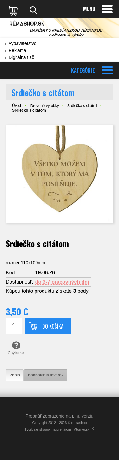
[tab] (15, 375)
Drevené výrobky (44, 106)
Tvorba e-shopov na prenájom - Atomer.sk (59, 429)
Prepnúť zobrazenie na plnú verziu (60, 415)
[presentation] (15, 375)
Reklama (17, 50)
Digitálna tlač (21, 57)
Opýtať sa (16, 348)
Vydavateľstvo (22, 43)
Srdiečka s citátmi (82, 106)
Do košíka (52, 326)
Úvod (16, 106)
